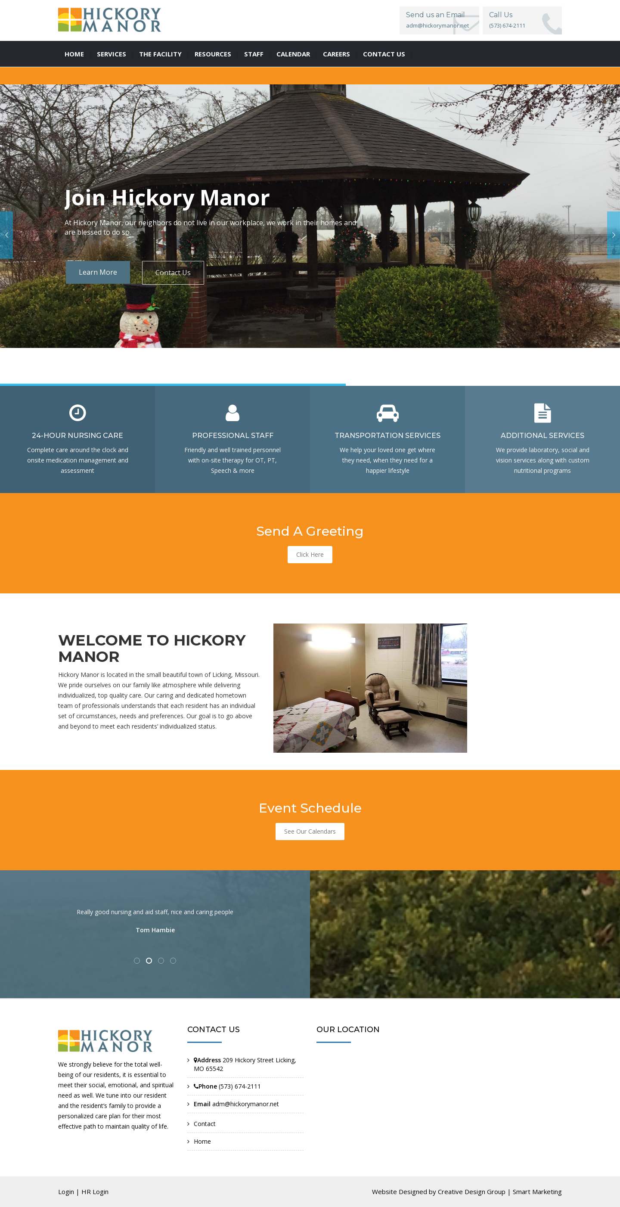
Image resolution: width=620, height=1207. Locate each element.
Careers (336, 54)
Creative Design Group (471, 1191)
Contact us (384, 54)
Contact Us (173, 272)
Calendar (293, 54)
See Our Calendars (310, 831)
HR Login (94, 1191)
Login (66, 1191)
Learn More (98, 272)
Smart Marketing (537, 1191)
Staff (254, 54)
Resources (213, 54)
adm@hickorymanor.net (437, 25)
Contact (205, 1124)
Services (111, 54)
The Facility (160, 54)
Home (74, 54)
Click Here (310, 554)
